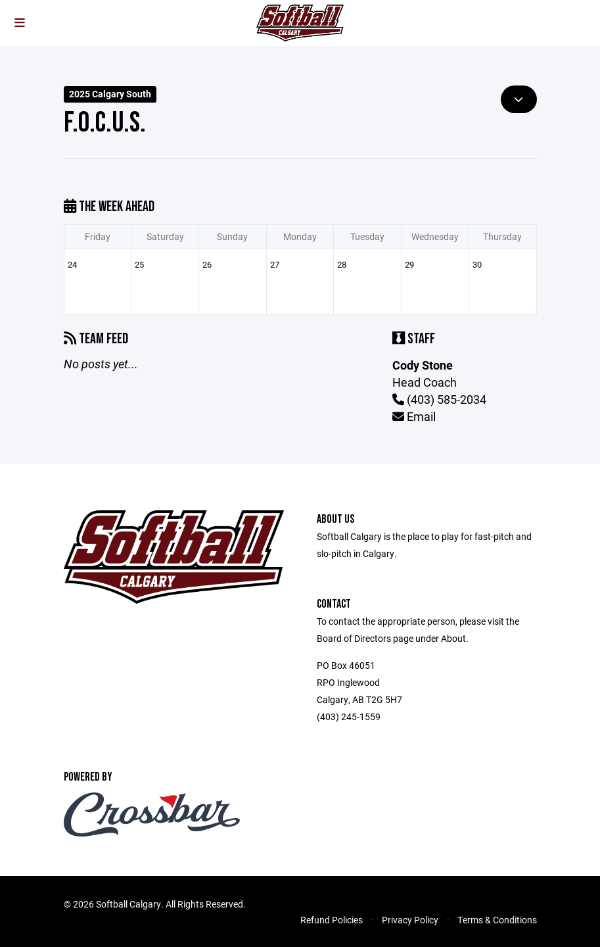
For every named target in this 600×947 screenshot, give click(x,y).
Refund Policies (331, 919)
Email (414, 416)
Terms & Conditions (497, 919)
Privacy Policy (410, 919)
